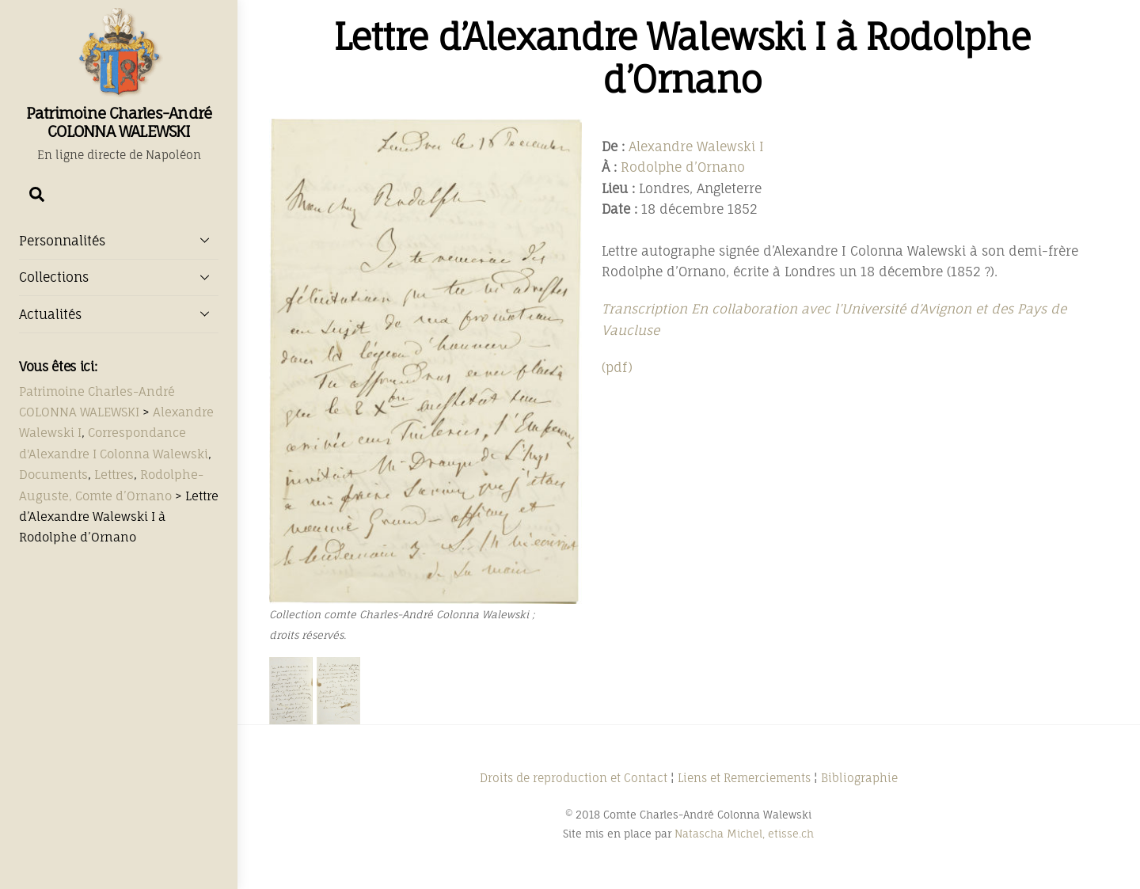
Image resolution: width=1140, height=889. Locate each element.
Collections (118, 277)
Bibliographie (859, 778)
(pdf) (617, 367)
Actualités (118, 313)
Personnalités (118, 240)
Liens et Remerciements (744, 778)
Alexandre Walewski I (696, 146)
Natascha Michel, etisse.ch (744, 833)
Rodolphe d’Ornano (683, 167)
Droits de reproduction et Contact (573, 778)
